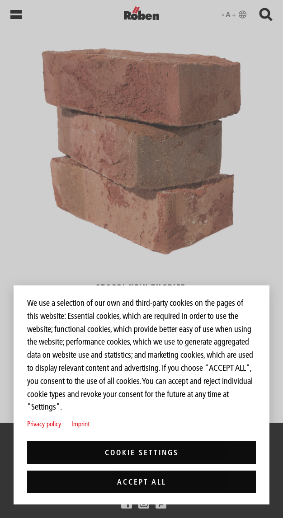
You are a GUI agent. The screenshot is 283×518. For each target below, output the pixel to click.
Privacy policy (44, 424)
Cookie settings (142, 452)
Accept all (141, 481)
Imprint (80, 424)
